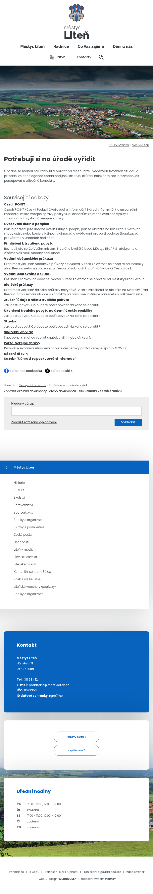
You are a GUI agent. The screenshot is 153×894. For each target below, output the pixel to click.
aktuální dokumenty (32, 391)
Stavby (10, 321)
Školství (19, 497)
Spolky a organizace (28, 520)
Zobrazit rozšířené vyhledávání (34, 422)
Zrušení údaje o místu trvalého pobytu (36, 300)
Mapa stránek (135, 872)
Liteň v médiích (24, 549)
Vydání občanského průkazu (28, 258)
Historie (19, 483)
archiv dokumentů (62, 391)
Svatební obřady (18, 332)
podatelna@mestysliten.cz (49, 685)
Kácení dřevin (16, 354)
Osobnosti (21, 542)
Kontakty (82, 57)
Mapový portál (75, 736)
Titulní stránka (119, 145)
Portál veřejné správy (22, 343)
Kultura (19, 490)
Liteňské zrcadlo (25, 564)
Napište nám (75, 750)
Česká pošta (23, 534)
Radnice (61, 46)
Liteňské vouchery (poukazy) (35, 586)
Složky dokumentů (32, 385)
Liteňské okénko (25, 557)
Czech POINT (14, 204)
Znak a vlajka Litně (27, 579)
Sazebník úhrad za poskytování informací (40, 358)
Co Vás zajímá (91, 46)
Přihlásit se (16, 872)
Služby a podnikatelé (29, 527)
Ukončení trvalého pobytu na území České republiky (48, 310)
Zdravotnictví (23, 505)
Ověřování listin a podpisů (26, 224)
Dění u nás (123, 46)
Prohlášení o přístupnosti (61, 872)
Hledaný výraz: (22, 403)
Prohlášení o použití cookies (102, 872)
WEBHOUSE (67, 879)
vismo (110, 879)
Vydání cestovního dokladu (28, 274)
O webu (33, 872)
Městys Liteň (32, 46)
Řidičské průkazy (18, 284)
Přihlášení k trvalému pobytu (28, 243)
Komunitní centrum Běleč (32, 572)
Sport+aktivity (23, 512)
